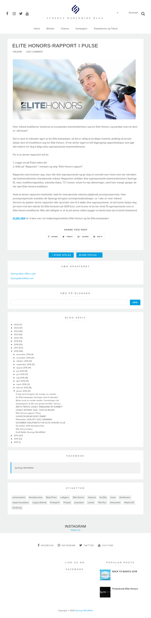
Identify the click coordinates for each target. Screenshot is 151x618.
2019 (16, 341)
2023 (16, 328)
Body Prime (51, 497)
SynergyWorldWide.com (22, 278)
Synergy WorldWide (24, 468)
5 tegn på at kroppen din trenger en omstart (36, 394)
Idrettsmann (124, 497)
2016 (16, 351)
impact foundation (21, 503)
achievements (19, 497)
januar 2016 (22, 391)
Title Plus (102, 503)
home (113, 497)
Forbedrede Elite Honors (125, 589)
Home (37, 28)
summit (91, 503)
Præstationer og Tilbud (105, 28)
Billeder (50, 28)
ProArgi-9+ (55, 503)
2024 (16, 325)
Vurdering (17, 508)
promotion (79, 503)
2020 (16, 338)
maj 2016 (20, 378)
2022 (16, 331)
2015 (16, 436)
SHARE (53, 237)
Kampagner (81, 28)
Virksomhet (115, 503)
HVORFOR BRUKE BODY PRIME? (31, 416)
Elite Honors (78, 497)
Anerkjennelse (35, 497)
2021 (16, 335)
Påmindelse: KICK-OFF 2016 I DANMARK (34, 420)
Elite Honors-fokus (24, 429)
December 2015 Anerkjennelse (30, 426)
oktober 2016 (22, 361)
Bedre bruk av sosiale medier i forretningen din (37, 401)
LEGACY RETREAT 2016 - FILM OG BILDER (35, 410)
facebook (46, 545)
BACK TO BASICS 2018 (124, 571)
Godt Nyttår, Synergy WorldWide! (30, 432)
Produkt (67, 503)
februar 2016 (22, 388)
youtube (105, 545)
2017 (16, 348)
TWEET (68, 237)
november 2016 (23, 358)
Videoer (65, 28)
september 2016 (24, 365)
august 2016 (22, 368)
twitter (86, 545)
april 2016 (21, 381)
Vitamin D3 (129, 503)
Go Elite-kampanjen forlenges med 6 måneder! (37, 397)
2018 (16, 345)
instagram (66, 545)
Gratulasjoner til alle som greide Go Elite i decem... (38, 404)
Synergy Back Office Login (23, 274)
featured (92, 497)
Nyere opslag (61, 255)
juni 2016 (20, 374)
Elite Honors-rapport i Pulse (28, 413)
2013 (16, 442)
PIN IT (98, 237)
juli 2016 (20, 371)
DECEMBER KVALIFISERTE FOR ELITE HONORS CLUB (40, 423)
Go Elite (103, 497)
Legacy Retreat (39, 503)
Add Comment (34, 52)
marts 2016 (21, 384)
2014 (16, 439)
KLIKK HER (19, 218)
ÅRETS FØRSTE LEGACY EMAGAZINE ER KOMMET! (39, 407)
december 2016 (23, 354)
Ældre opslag (89, 255)
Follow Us (75, 530)
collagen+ (64, 497)
